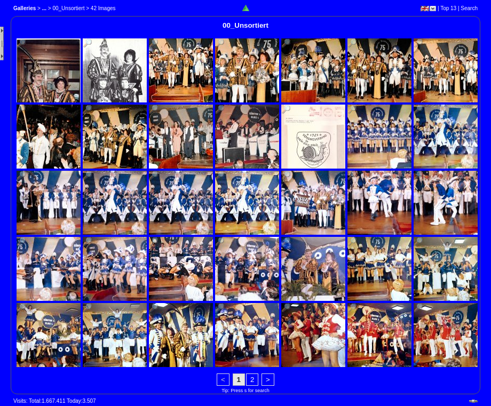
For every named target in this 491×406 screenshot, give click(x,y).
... (44, 8)
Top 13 (448, 8)
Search (469, 8)
